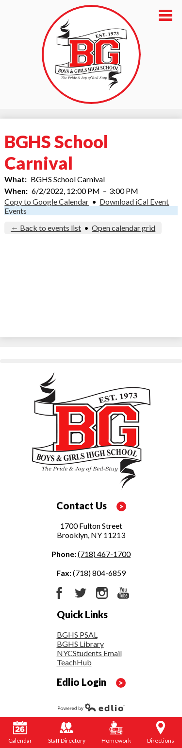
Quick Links (82, 614)
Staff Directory (66, 732)
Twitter (80, 593)
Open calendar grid (123, 227)
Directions (160, 732)
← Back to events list (46, 227)
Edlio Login (81, 682)
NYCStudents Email (89, 653)
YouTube (123, 593)
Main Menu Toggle (165, 15)
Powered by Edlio (91, 707)
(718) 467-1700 (104, 553)
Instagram (102, 593)
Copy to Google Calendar (46, 201)
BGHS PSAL (77, 634)
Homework (116, 732)
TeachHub (74, 662)
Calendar (20, 732)
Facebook (59, 593)
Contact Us (81, 505)
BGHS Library (80, 643)
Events (15, 210)
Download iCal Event (134, 201)
